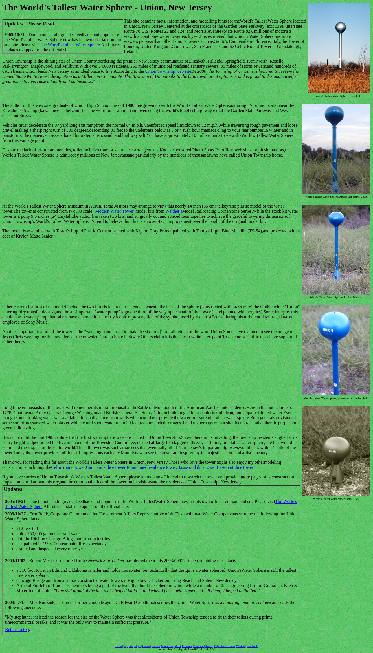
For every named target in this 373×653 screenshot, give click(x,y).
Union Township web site (168, 71)
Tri (215, 646)
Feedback (252, 646)
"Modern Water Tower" (114, 211)
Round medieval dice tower (151, 467)
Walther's (173, 211)
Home (118, 646)
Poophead (198, 646)
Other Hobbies (226, 646)
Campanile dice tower (106, 467)
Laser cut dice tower (235, 467)
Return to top (17, 629)
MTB (178, 646)
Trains (208, 646)
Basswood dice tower (196, 467)
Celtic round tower (68, 467)
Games (146, 646)
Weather (240, 646)
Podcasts (187, 646)
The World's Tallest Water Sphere (70, 44)
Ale (131, 646)
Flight (137, 646)
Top (126, 646)
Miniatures (167, 646)
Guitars (156, 646)
